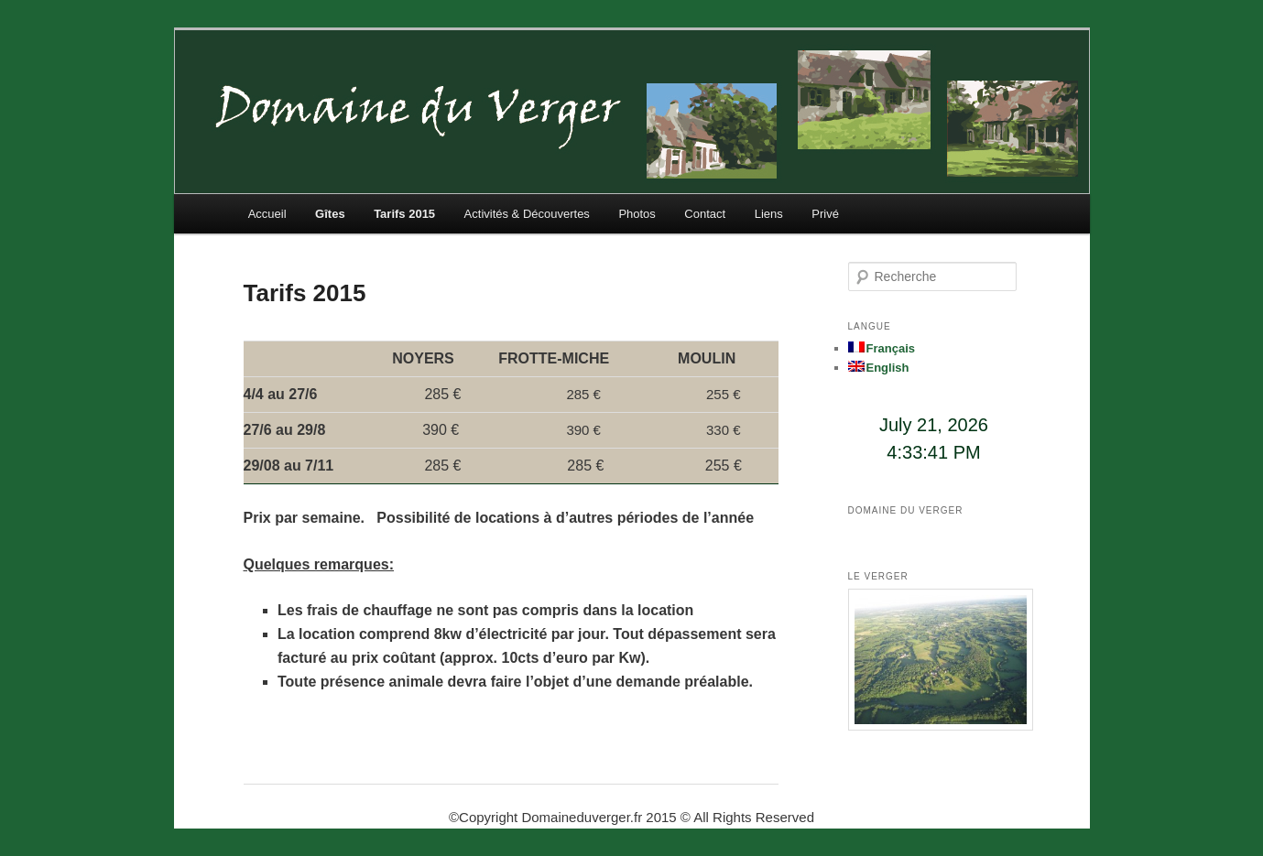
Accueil (267, 214)
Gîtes (330, 214)
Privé (825, 214)
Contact (704, 214)
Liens (769, 214)
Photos (636, 214)
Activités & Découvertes (527, 214)
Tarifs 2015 (404, 214)
